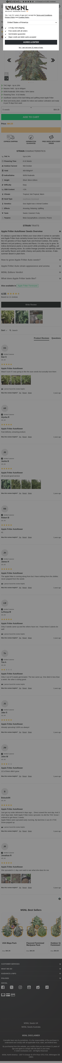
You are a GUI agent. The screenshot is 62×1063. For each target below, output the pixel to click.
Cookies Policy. (23, 17)
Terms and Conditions (44, 15)
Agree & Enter (31, 42)
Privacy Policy (10, 17)
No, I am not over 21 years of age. (31, 47)
